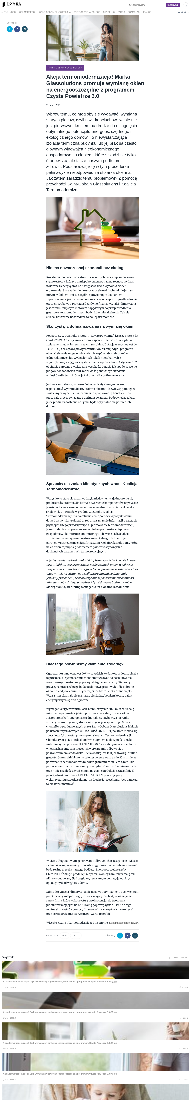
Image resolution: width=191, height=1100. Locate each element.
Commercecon (27, 12)
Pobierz (41, 991)
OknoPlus (109, 12)
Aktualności (8, 12)
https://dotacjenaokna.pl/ (62, 927)
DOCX (76, 939)
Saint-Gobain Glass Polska (55, 12)
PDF (64, 939)
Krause (147, 12)
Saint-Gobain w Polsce (87, 12)
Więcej (183, 12)
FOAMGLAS (134, 12)
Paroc (121, 12)
